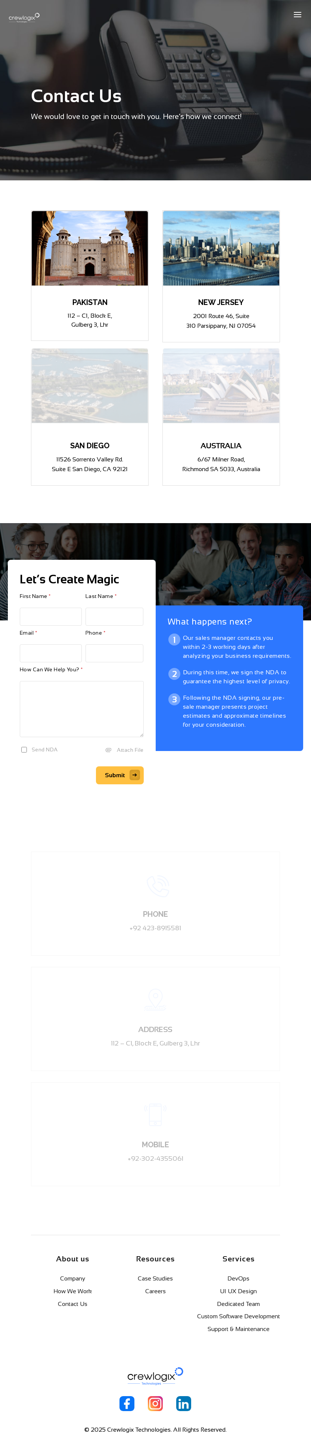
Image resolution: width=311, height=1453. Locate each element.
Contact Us (72, 1304)
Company (72, 1278)
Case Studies (155, 1278)
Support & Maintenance (239, 1329)
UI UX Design (238, 1291)
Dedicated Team (238, 1304)
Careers (155, 1291)
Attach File (130, 750)
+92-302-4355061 (155, 1158)
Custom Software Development (238, 1316)
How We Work (72, 1291)
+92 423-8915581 (155, 928)
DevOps (238, 1278)
